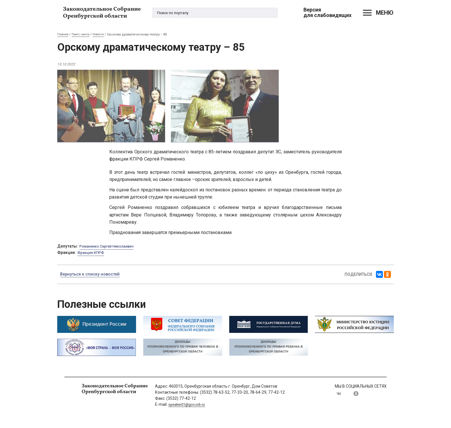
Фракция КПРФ (92, 252)
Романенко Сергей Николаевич (110, 246)
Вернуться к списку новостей (92, 274)
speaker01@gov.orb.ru (188, 404)
